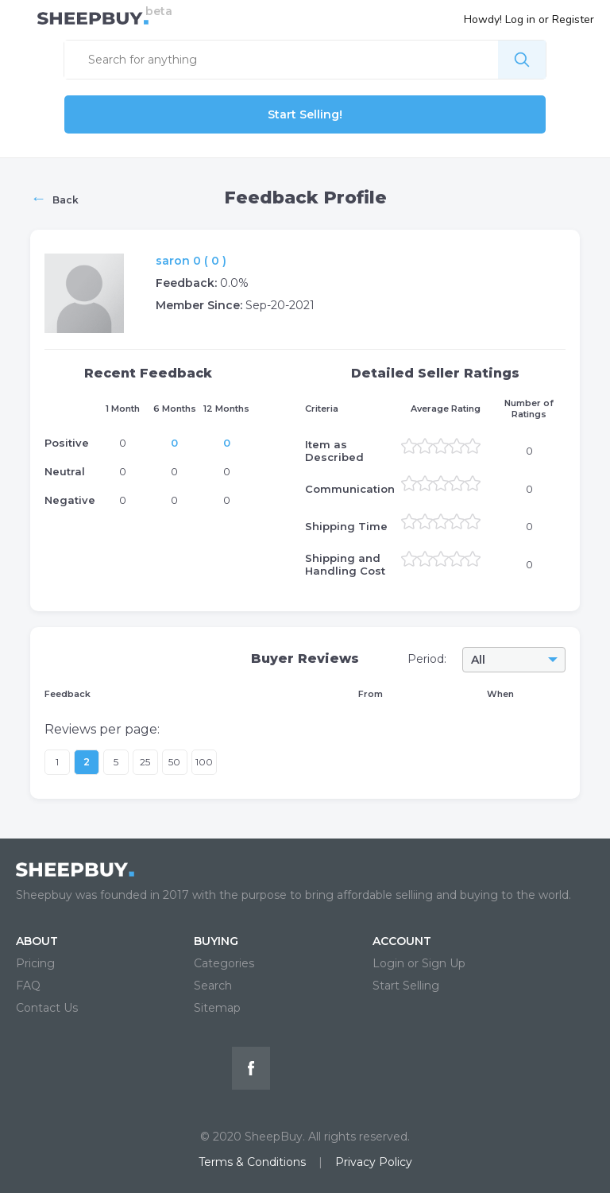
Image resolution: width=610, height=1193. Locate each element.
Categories (224, 963)
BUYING (216, 941)
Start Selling (406, 985)
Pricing (35, 963)
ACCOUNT (402, 941)
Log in (520, 19)
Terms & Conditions (252, 1162)
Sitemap (217, 1008)
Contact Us (47, 1008)
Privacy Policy (373, 1162)
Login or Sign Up (419, 963)
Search (213, 985)
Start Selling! (305, 114)
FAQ (28, 985)
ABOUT (37, 941)
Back (54, 197)
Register (573, 19)
